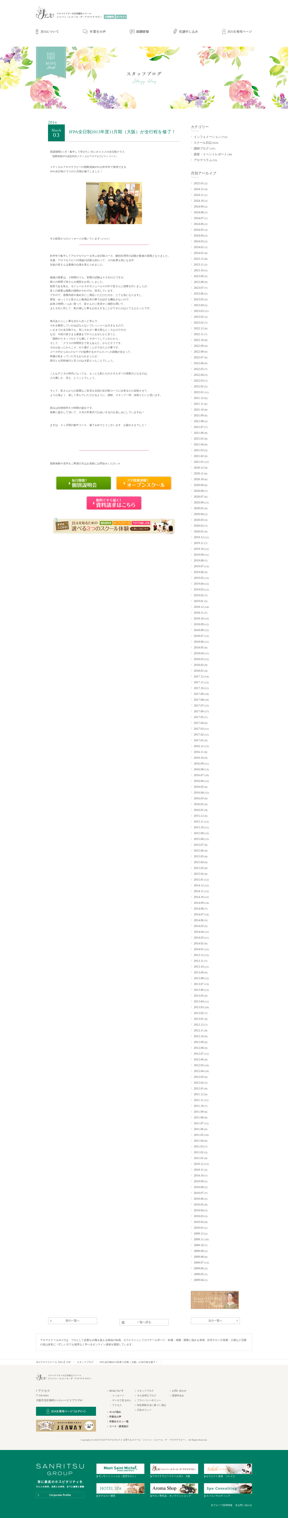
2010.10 (199, 1175)
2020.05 (199, 508)
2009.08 (199, 1256)
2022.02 (199, 386)
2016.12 (199, 746)
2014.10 (199, 897)
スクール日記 (203, 142)
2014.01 (199, 949)
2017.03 (199, 728)
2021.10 (199, 409)
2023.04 (199, 305)
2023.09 (199, 276)
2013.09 (199, 972)
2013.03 (199, 1007)
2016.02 (199, 804)
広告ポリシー (144, 1410)
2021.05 (199, 438)
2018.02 (199, 664)
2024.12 (199, 189)
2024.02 (199, 247)
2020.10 (199, 479)
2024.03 (199, 241)
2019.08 (199, 560)
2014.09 (199, 902)
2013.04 (199, 1001)
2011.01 (199, 1158)
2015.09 (199, 833)
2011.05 (199, 1134)
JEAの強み (115, 1412)
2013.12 (199, 955)
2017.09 (199, 693)
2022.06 (199, 363)
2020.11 (199, 473)
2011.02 (199, 1152)
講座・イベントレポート (210, 154)
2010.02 (199, 1221)
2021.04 (199, 444)
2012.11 (199, 1030)
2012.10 (199, 1036)
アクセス (117, 1405)
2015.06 (199, 850)
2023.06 (199, 293)
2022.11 (199, 334)
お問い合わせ (179, 1390)
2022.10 (199, 340)
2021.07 (199, 427)
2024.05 (199, 229)
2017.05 (199, 717)
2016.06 (199, 781)
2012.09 (199, 1042)
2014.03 (199, 937)
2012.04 (199, 1071)
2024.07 (199, 218)
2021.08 (199, 421)
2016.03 (199, 798)
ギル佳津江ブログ (146, 1395)
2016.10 (199, 757)
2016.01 (199, 810)
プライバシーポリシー (149, 1400)
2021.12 (199, 398)
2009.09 (199, 1250)
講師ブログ (201, 148)
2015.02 (199, 873)
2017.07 (199, 705)
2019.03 (199, 589)
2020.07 (199, 496)
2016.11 (199, 751)
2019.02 (199, 595)
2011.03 (199, 1146)
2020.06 (199, 502)
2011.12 (199, 1094)
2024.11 (199, 194)
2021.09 (199, 415)
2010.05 (199, 1204)
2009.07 (199, 1262)
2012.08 (199, 1047)
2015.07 (199, 844)
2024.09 (199, 206)
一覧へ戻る (144, 1322)
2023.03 (199, 311)
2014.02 (199, 943)
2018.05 (199, 647)
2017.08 (199, 699)
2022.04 (199, 374)
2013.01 (199, 1018)
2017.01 (199, 740)
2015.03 (199, 868)
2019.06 (199, 572)
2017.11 (199, 682)
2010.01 (199, 1227)
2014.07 (199, 914)
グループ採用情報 (223, 1505)
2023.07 (199, 287)
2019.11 (199, 543)
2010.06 (199, 1198)
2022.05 (199, 369)
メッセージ (118, 1395)
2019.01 (199, 601)
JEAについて (116, 1390)
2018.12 (199, 606)
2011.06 (199, 1129)
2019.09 (199, 554)
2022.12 (199, 328)
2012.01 (199, 1088)
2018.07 (199, 635)
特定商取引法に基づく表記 (151, 1405)
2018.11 (199, 612)
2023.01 (199, 322)
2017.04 (199, 722)
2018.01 (199, 670)
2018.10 (199, 618)
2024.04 (199, 235)
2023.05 (199, 299)
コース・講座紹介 (119, 1426)
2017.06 (199, 711)
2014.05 (199, 926)
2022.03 (199, 380)
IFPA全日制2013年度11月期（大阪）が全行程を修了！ (129, 1362)
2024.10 (199, 200)
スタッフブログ (85, 1362)
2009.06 (199, 1268)
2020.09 (199, 485)
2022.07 (199, 357)
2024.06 (199, 223)
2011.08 (199, 1117)
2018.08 (199, 630)
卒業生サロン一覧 (119, 1421)
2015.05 (199, 856)
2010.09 (199, 1181)
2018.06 (199, 641)
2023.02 (199, 316)
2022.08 (199, 351)
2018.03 (199, 659)
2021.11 (199, 403)
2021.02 (199, 456)
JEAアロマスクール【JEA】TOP (53, 1362)
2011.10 (199, 1105)
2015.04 (199, 862)
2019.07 (199, 566)
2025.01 (199, 183)
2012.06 (199, 1059)
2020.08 (199, 490)
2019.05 (199, 577)
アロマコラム (203, 160)
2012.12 (199, 1024)
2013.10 (199, 966)
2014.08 (199, 908)
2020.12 (199, 467)
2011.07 (199, 1123)
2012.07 (199, 1053)
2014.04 (199, 931)
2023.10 (199, 270)
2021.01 (199, 461)
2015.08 (199, 839)
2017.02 (199, 734)
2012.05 (199, 1065)
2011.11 (198, 1100)
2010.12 (199, 1163)
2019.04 (199, 583)
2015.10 (199, 827)
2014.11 (199, 891)
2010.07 (199, 1192)
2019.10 (199, 548)
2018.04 (199, 653)
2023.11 (199, 264)
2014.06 (199, 920)
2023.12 (199, 258)
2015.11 (199, 821)
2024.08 (199, 212)
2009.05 (199, 1274)
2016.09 (199, 763)
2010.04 (199, 1210)
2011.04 (199, 1140)
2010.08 (199, 1187)
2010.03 (199, 1216)
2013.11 (199, 960)
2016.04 (199, 792)
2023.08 (199, 282)
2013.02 (199, 1013)
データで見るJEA (121, 1400)
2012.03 (199, 1076)
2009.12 (199, 1233)
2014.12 (199, 885)
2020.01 (199, 531)
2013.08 (199, 978)
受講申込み (178, 1395)
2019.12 (199, 537)
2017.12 (199, 676)
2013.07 (199, 984)
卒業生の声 (115, 1416)
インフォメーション (207, 136)
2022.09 (199, 345)
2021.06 (199, 432)
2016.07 (199, 775)
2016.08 (199, 769)
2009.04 (199, 1280)
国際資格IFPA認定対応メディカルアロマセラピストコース (84, 156)
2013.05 (199, 995)
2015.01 (199, 879)
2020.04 (199, 514)
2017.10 (199, 688)
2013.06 (199, 989)
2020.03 (199, 519)
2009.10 (199, 1245)
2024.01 (199, 253)
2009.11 (199, 1239)
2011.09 (199, 1111)
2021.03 (199, 450)
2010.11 (199, 1169)
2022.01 (199, 392)
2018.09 (199, 624)
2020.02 (199, 525)
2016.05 (199, 786)
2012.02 (199, 1082)
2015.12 (199, 815)
